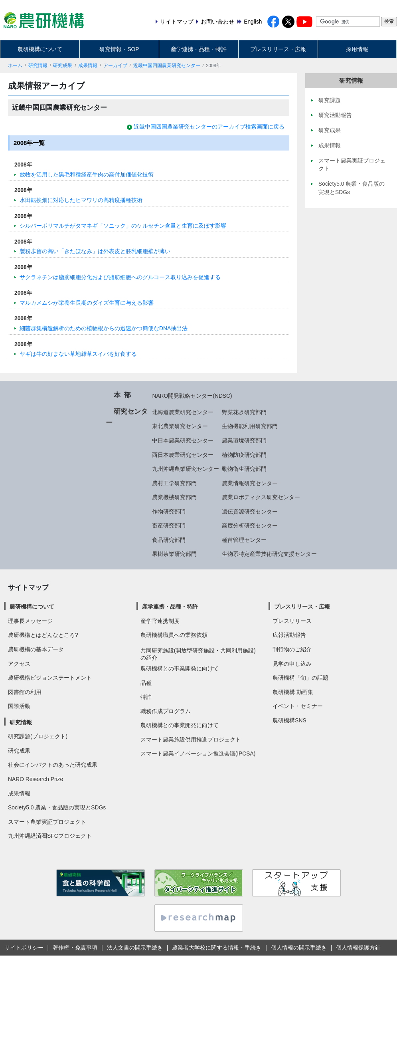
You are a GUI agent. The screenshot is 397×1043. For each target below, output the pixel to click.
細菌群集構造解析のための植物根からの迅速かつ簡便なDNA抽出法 (104, 328)
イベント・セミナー (298, 706)
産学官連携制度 (160, 621)
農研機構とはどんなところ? (43, 635)
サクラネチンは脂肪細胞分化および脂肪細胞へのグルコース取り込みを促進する (120, 277)
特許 (146, 697)
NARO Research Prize (35, 779)
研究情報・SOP (119, 49)
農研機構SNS (289, 720)
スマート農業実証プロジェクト (47, 822)
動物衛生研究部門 (244, 469)
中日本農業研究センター (182, 440)
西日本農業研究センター (182, 455)
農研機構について (40, 49)
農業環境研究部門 (244, 440)
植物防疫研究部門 (244, 455)
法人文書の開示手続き (135, 947)
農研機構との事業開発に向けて (179, 668)
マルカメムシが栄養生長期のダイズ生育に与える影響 (87, 302)
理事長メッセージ (30, 621)
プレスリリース (292, 621)
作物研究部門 (169, 511)
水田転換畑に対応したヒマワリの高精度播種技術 (81, 200)
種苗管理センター (244, 540)
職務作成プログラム (165, 711)
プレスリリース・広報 (278, 49)
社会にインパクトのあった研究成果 (52, 764)
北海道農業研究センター (182, 412)
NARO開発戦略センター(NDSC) (192, 396)
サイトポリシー (23, 947)
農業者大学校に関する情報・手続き (216, 947)
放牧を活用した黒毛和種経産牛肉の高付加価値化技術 (87, 174)
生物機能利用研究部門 (250, 426)
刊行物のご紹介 (292, 649)
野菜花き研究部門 (244, 412)
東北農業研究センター (180, 426)
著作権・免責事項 (75, 947)
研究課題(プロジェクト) (37, 736)
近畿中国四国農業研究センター (166, 65)
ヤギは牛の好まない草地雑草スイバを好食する (78, 354)
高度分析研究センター (250, 525)
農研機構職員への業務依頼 (173, 635)
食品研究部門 (169, 540)
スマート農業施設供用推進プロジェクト (190, 739)
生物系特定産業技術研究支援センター (269, 554)
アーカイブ (115, 65)
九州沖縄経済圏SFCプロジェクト (50, 836)
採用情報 (357, 49)
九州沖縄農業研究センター (185, 469)
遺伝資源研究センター (250, 511)
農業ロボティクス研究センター (261, 497)
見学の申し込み (292, 663)
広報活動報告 (289, 635)
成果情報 (87, 65)
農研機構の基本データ (36, 649)
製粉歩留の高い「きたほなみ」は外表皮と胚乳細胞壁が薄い (95, 251)
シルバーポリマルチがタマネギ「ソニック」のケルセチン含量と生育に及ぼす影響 (123, 225)
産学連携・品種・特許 (199, 49)
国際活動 (19, 706)
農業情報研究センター (250, 483)
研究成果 (62, 65)
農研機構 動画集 (293, 692)
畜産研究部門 (169, 525)
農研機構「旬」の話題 (300, 677)
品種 (146, 683)
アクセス (19, 663)
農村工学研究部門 (174, 483)
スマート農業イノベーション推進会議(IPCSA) (198, 753)
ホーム (15, 65)
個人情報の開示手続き (299, 947)
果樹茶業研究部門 (174, 554)
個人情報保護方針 (358, 947)
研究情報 (37, 65)
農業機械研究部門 (174, 497)
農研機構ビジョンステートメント (50, 677)
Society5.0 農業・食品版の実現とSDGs (57, 807)
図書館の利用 (24, 692)
